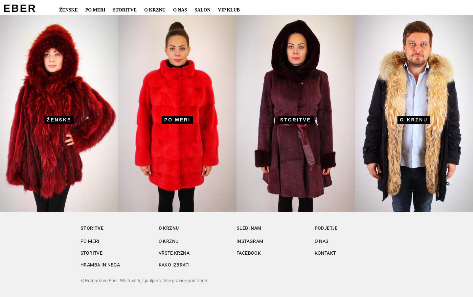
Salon (202, 10)
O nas (180, 10)
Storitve (125, 10)
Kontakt (325, 253)
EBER (19, 8)
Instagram (249, 241)
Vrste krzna (174, 253)
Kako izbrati (174, 264)
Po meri (95, 10)
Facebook (248, 253)
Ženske (68, 10)
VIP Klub (229, 10)
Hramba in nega (100, 264)
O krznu (155, 10)
